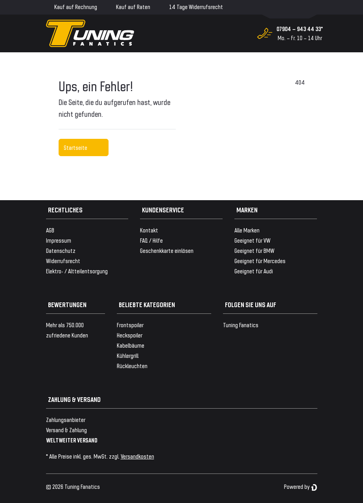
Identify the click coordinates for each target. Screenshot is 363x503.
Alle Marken (247, 230)
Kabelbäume (130, 345)
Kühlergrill (127, 355)
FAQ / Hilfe (151, 240)
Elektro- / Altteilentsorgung (77, 271)
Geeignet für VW (252, 240)
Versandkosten (137, 456)
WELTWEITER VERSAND (72, 440)
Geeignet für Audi (253, 271)
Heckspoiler (129, 335)
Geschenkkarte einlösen (166, 250)
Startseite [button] (83, 147)
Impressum (58, 240)
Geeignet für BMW (254, 250)
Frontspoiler (130, 324)
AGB (50, 230)
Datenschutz (61, 250)
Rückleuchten (132, 365)
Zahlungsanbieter (65, 419)
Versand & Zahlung (66, 429)
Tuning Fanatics (240, 324)
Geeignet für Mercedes (260, 260)
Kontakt (149, 230)
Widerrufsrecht (63, 260)
